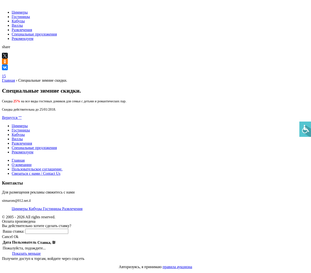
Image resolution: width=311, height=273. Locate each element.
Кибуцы (18, 21)
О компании (22, 165)
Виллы (17, 25)
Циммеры (20, 12)
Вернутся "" (12, 117)
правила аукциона (177, 267)
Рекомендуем (22, 38)
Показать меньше (26, 253)
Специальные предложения (34, 34)
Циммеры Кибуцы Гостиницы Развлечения (47, 209)
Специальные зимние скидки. (42, 80)
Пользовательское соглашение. (37, 169)
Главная (8, 80)
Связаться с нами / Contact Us (36, 173)
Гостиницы (21, 17)
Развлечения (22, 30)
